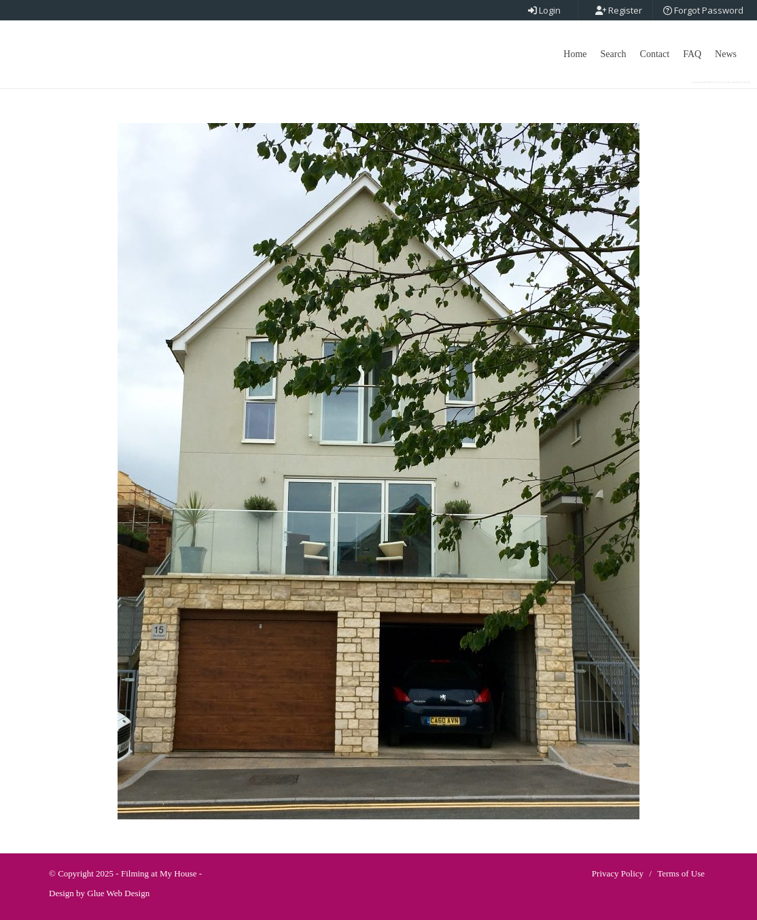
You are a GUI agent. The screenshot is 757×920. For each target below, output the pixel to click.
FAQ (692, 54)
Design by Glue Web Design (99, 893)
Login (544, 10)
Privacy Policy (618, 873)
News (726, 54)
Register (618, 10)
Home (574, 54)
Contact (655, 54)
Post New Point (721, 82)
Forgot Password (703, 10)
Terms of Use (681, 873)
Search (614, 54)
